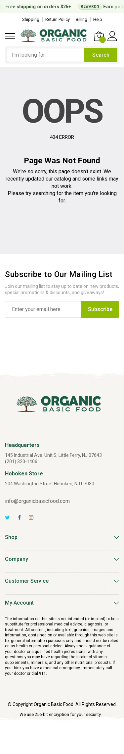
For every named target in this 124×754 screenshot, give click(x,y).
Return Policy (57, 19)
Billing (81, 19)
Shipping (30, 19)
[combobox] (45, 55)
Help (97, 19)
